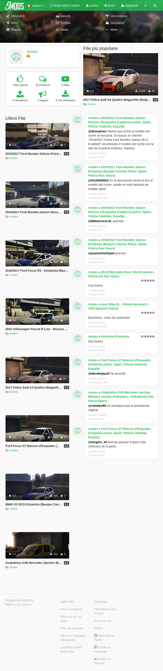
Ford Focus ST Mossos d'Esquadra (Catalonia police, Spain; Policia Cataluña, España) (119, 364)
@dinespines (97, 131)
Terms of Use (102, 621)
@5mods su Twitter (104, 638)
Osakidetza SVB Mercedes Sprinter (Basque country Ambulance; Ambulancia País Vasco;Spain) (121, 397)
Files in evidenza (71, 609)
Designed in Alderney (19, 600)
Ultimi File (66, 601)
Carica (92, 5)
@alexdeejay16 (99, 373)
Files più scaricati (71, 628)
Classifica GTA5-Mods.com (71, 649)
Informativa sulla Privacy (105, 611)
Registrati (129, 5)
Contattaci (100, 601)
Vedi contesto (97, 153)
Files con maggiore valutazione (73, 638)
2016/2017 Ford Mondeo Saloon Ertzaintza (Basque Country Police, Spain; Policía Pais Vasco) (118, 171)
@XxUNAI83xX (98, 180)
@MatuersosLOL (100, 221)
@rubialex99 (97, 405)
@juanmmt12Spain (101, 253)
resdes (32, 52)
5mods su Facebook (102, 649)
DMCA (98, 628)
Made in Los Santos (18, 604)
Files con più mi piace (70, 619)
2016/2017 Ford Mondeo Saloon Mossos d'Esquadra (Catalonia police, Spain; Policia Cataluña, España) (120, 122)
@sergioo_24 (97, 442)
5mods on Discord (102, 661)
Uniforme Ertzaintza (115, 336)
